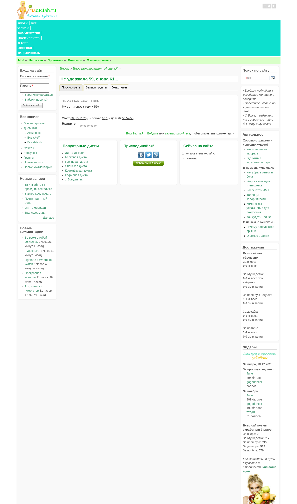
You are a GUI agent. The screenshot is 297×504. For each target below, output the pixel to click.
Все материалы (34, 93)
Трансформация (36, 183)
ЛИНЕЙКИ (123, 23)
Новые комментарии (38, 137)
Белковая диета (76, 127)
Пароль (26, 56)
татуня (251, 382)
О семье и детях (257, 206)
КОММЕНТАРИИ (63, 23)
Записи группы (96, 57)
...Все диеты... (74, 149)
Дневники (30, 98)
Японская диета (76, 136)
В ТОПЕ (108, 23)
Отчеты (29, 118)
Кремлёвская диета (78, 140)
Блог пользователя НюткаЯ (95, 39)
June (249, 343)
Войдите (153, 103)
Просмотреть (72, 57)
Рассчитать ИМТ (257, 160)
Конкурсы (30, 123)
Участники (119, 57)
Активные (34, 103)
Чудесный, (32, 221)
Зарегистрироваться (39, 65)
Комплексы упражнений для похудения (257, 178)
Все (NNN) (34, 112)
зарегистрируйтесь (177, 103)
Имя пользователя (35, 46)
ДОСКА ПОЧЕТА (88, 23)
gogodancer (254, 352)
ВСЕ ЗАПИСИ (39, 23)
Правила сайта (128, 492)
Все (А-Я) (33, 108)
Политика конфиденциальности (158, 492)
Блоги (64, 39)
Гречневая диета (76, 132)
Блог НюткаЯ (135, 103)
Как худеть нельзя (258, 187)
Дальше (48, 188)
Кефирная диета (76, 145)
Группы (29, 128)
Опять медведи (35, 178)
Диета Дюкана (75, 123)
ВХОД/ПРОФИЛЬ (145, 23)
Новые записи (33, 132)
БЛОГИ (23, 23)
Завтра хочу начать (38, 164)
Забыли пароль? (36, 70)
